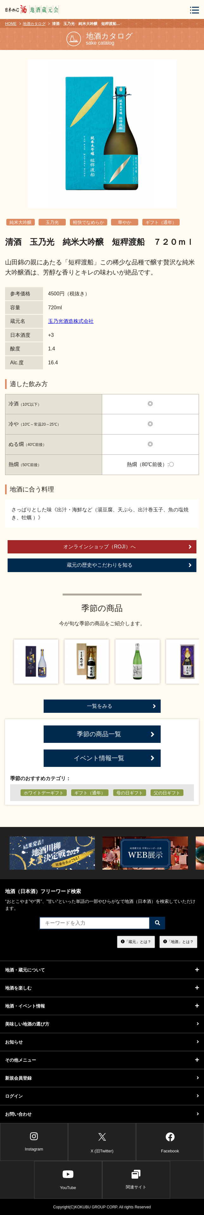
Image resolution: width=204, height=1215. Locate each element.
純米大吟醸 (20, 222)
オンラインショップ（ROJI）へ (127, 547)
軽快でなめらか (88, 222)
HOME (10, 24)
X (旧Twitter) (101, 1141)
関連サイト (136, 1179)
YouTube (68, 1179)
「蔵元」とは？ (136, 942)
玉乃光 (52, 222)
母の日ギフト (129, 792)
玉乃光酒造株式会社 (71, 321)
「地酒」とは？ (178, 942)
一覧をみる (121, 706)
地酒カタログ (34, 24)
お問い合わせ (102, 1114)
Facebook (170, 1141)
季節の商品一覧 (116, 734)
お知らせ (102, 1042)
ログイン (102, 1096)
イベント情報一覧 (114, 758)
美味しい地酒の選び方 (102, 1024)
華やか (124, 222)
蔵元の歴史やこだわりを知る (129, 565)
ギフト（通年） (160, 222)
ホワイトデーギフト (44, 792)
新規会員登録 (102, 1078)
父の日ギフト (167, 792)
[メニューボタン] (194, 10)
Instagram (34, 1141)
